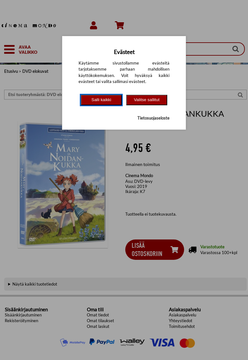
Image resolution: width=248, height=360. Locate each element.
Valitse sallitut (147, 99)
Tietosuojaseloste (153, 118)
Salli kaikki (101, 99)
